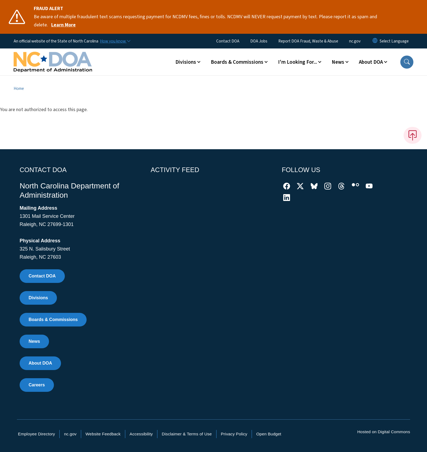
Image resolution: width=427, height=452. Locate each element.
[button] (406, 62)
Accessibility (141, 434)
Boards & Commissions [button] (237, 62)
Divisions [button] (185, 62)
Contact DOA (227, 41)
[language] (394, 41)
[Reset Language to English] (375, 41)
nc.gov (355, 41)
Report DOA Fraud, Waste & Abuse (308, 41)
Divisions (38, 297)
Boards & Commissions (53, 319)
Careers (37, 385)
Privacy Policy (234, 434)
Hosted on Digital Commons (383, 431)
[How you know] (115, 41)
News (34, 341)
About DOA (40, 363)
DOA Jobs (258, 41)
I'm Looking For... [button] (297, 62)
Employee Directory (36, 434)
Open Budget (268, 434)
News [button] (338, 62)
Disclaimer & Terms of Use (187, 434)
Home (19, 88)
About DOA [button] (371, 62)
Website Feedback (103, 434)
